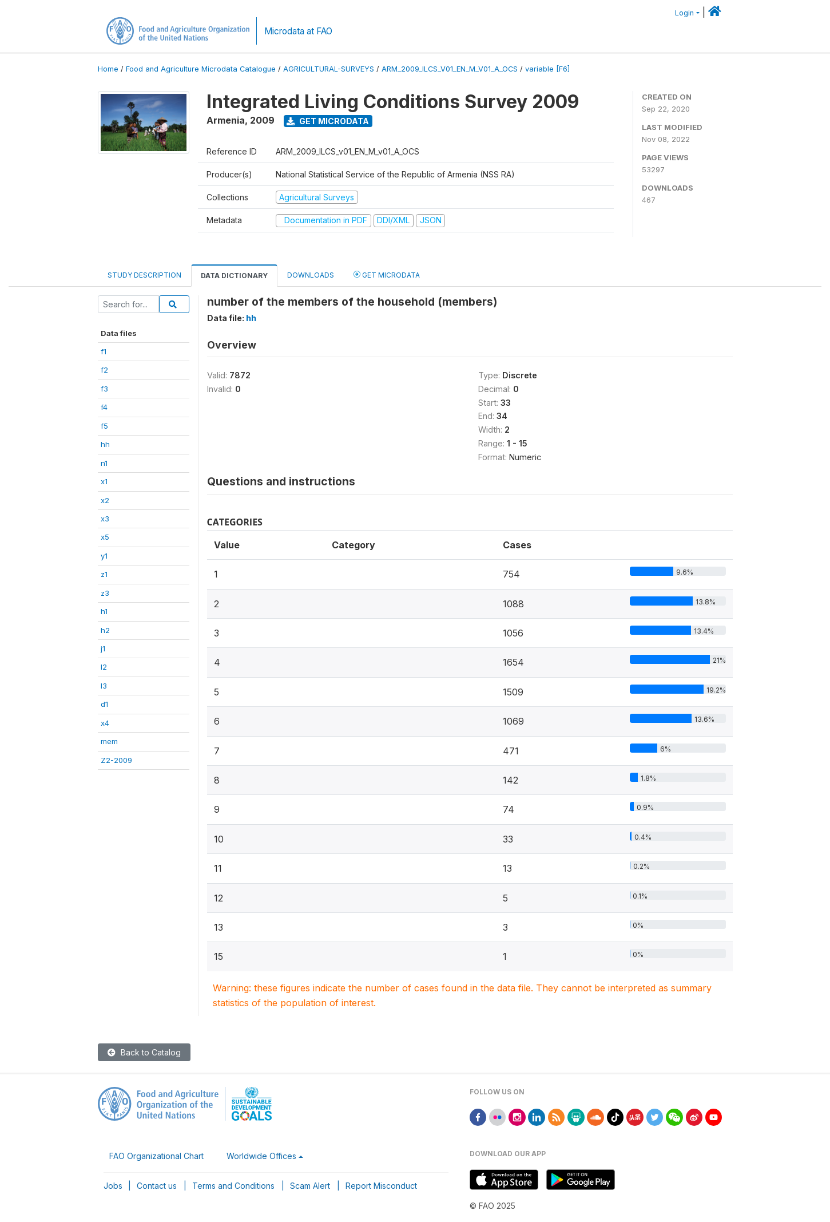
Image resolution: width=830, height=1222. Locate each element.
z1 (104, 574)
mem (109, 741)
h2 (105, 630)
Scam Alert (310, 1186)
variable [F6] (547, 69)
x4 (105, 722)
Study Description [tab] (144, 275)
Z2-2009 (116, 760)
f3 (104, 388)
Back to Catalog (144, 1052)
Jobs (113, 1186)
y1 (104, 555)
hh (105, 444)
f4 (104, 407)
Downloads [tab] (310, 275)
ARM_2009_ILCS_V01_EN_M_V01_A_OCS (450, 69)
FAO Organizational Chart (156, 1156)
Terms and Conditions (233, 1186)
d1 (104, 704)
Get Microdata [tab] (387, 274)
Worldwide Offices (261, 1156)
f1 (103, 351)
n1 (104, 463)
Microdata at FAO (298, 31)
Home (108, 69)
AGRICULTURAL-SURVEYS (328, 69)
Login (684, 13)
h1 (104, 611)
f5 (104, 425)
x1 (104, 481)
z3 (105, 593)
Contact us (157, 1186)
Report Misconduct (381, 1186)
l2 (104, 666)
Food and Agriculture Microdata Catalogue (201, 69)
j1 (103, 648)
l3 (104, 685)
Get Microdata (328, 121)
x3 (105, 518)
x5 (105, 536)
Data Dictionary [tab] (234, 275)
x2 (105, 500)
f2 (104, 369)
